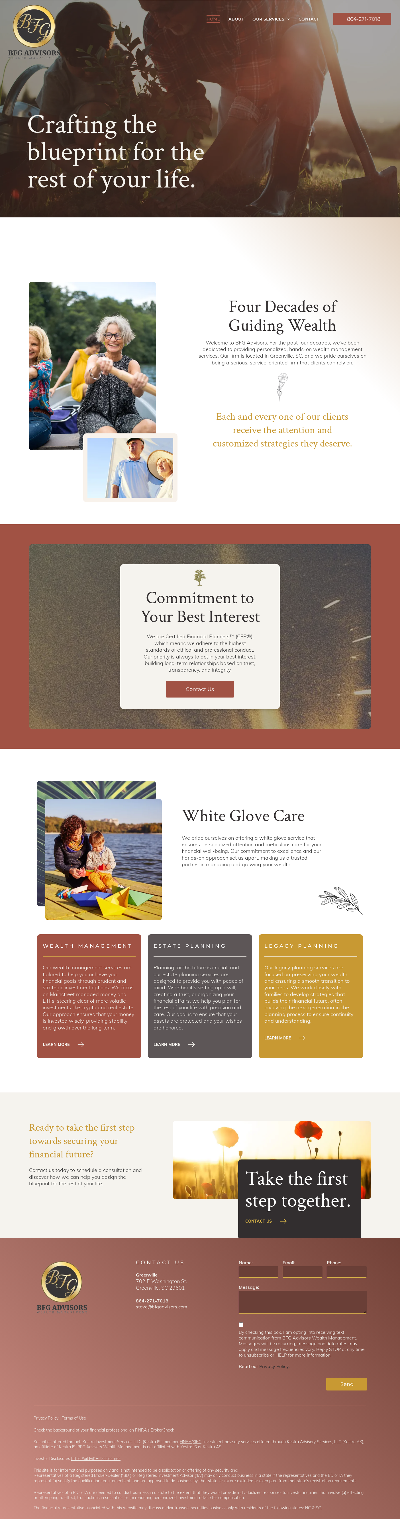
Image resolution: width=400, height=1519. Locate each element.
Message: (249, 1287)
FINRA (185, 1441)
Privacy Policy (46, 1418)
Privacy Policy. (274, 1366)
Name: (246, 1262)
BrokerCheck (162, 1430)
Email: (289, 1262)
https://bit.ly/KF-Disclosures (96, 1458)
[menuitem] (213, 19)
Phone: (334, 1262)
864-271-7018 (152, 1301)
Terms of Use (74, 1418)
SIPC (197, 1441)
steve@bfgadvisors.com (161, 1307)
